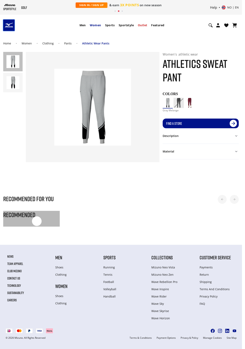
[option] (168, 103)
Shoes (59, 267)
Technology (14, 286)
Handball (109, 296)
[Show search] (210, 25)
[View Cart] (234, 25)
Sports (110, 25)
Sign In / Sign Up (91, 5)
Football (108, 282)
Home (7, 43)
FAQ (202, 304)
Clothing (48, 43)
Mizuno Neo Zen (162, 274)
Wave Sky (157, 304)
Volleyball (109, 289)
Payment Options (166, 337)
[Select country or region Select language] (230, 7)
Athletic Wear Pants (95, 43)
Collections (162, 257)
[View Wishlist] (226, 25)
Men (83, 25)
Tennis (107, 274)
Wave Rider (159, 296)
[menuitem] (82, 25)
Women (95, 25)
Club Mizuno (14, 271)
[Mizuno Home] (9, 7)
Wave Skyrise (160, 311)
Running (109, 267)
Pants (68, 43)
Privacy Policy (209, 296)
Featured (157, 25)
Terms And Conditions (215, 289)
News (10, 256)
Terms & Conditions (141, 337)
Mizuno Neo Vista (163, 267)
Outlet (142, 25)
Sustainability (15, 293)
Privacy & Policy (189, 337)
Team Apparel (15, 264)
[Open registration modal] (218, 25)
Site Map (232, 337)
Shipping (206, 282)
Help (213, 7)
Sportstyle (126, 25)
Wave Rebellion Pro (164, 282)
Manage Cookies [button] (212, 337)
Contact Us (13, 278)
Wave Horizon (160, 318)
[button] (222, 199)
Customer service (215, 257)
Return (204, 274)
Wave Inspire (160, 289)
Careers (12, 300)
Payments (206, 267)
